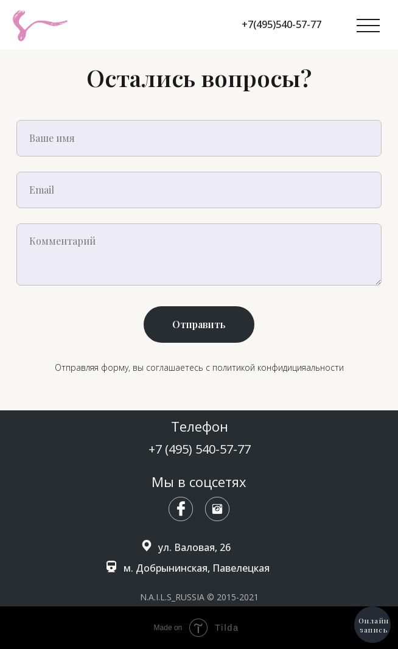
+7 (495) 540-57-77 (199, 449)
